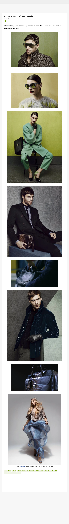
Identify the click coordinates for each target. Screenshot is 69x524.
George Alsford (21, 470)
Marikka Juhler (39, 470)
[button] (5, 21)
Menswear (54, 470)
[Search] (6, 2)
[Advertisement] (34, 504)
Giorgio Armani (30, 470)
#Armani (22, 466)
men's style (47, 470)
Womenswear (17, 472)
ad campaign (8, 470)
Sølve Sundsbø (8, 472)
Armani (14, 470)
